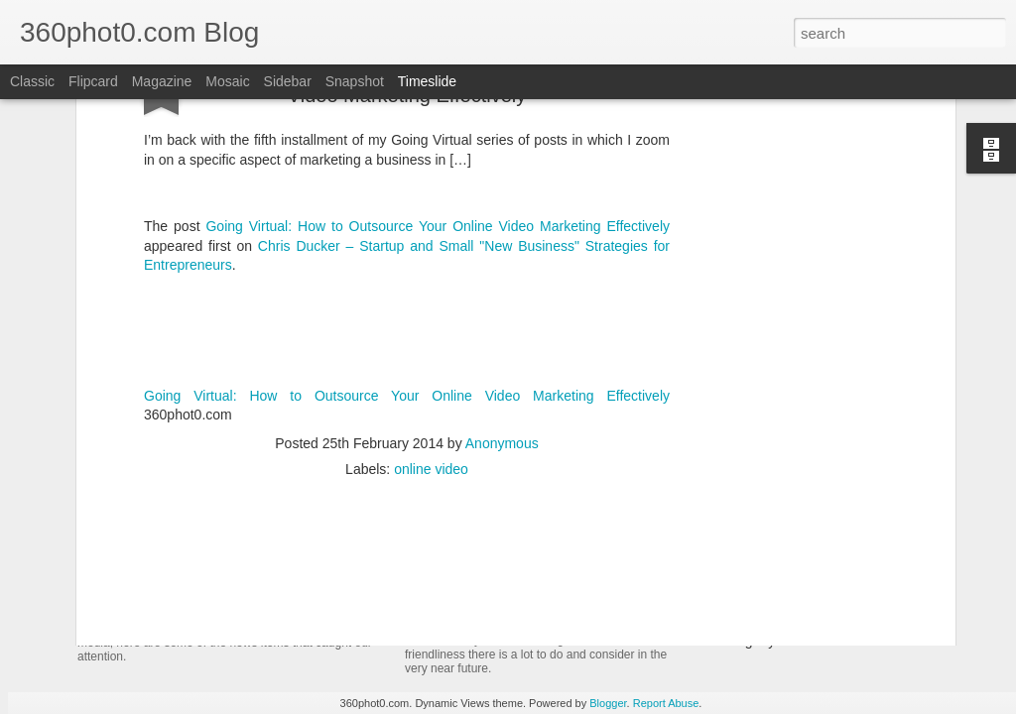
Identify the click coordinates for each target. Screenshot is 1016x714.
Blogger (607, 703)
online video (431, 307)
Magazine (162, 81)
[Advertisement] (407, 435)
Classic (32, 81)
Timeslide (427, 81)
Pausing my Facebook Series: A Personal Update (854, 641)
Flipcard (93, 81)
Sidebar (288, 81)
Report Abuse (666, 703)
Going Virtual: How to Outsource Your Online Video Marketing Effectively (407, 234)
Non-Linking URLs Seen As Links (804, 606)
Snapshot (354, 81)
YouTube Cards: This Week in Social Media (305, 588)
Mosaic (227, 81)
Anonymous (502, 282)
